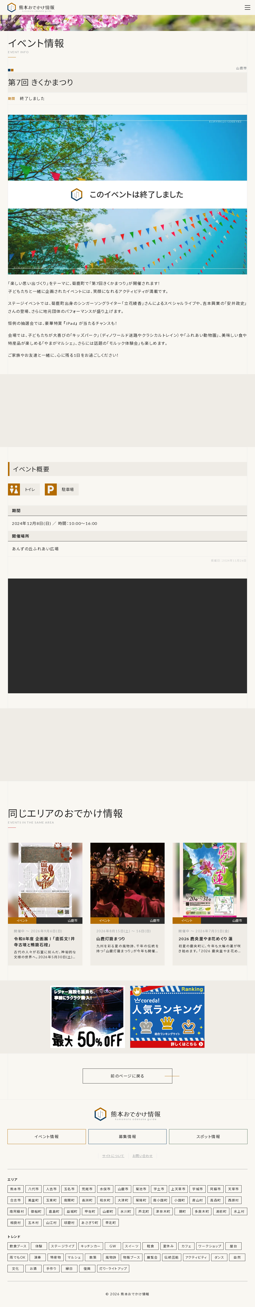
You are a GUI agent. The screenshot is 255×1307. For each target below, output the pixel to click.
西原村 (233, 1200)
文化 (15, 1269)
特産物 (55, 1257)
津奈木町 (163, 1211)
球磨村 (69, 1223)
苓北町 (110, 1223)
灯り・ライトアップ (113, 1269)
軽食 (150, 1246)
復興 (87, 1269)
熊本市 (15, 1189)
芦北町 (143, 1211)
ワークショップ (209, 1246)
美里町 (33, 1200)
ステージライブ (62, 1246)
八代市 (33, 1189)
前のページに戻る (127, 1075)
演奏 (37, 1257)
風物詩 (111, 1257)
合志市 (15, 1200)
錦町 (182, 1211)
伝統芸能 (171, 1257)
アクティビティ (196, 1257)
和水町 (105, 1200)
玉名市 (69, 1189)
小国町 (179, 1200)
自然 (237, 1257)
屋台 (233, 1246)
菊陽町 (141, 1200)
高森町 (215, 1200)
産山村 (197, 1200)
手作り (51, 1269)
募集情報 (127, 1136)
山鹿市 (241, 68)
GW (113, 1246)
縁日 (69, 1269)
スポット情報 (208, 1136)
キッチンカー (91, 1246)
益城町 (72, 1211)
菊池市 (141, 1189)
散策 (93, 1257)
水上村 (239, 1211)
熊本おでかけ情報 (30, 7)
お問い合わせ (142, 1156)
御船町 (36, 1211)
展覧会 (152, 1257)
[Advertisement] (87, 410)
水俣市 (105, 1189)
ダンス (219, 1257)
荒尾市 (87, 1189)
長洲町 (87, 1200)
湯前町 (221, 1211)
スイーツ (131, 1246)
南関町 (69, 1200)
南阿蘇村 (17, 1211)
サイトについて (113, 1156)
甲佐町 (90, 1211)
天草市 (233, 1189)
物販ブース (131, 1257)
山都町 (108, 1211)
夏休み (168, 1246)
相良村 (15, 1223)
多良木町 (202, 1211)
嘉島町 (54, 1211)
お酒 (33, 1269)
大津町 (123, 1200)
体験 (39, 1246)
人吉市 (51, 1189)
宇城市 (197, 1189)
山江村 (51, 1223)
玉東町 (51, 1200)
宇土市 (159, 1189)
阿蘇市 (215, 1189)
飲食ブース (18, 1246)
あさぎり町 (90, 1223)
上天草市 (178, 1189)
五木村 (33, 1223)
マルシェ (74, 1257)
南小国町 (160, 1200)
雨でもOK (18, 1257)
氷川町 (126, 1211)
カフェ (186, 1246)
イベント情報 (47, 1136)
